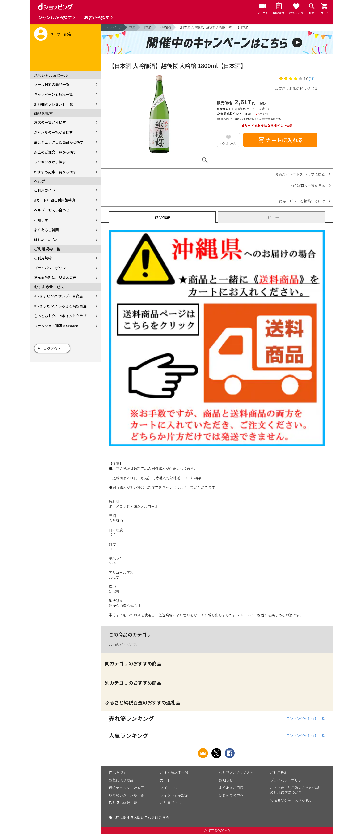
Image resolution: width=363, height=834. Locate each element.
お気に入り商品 (121, 780)
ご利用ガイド (44, 190)
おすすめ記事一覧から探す (55, 171)
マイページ (169, 787)
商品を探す (118, 772)
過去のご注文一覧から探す (55, 152)
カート (165, 780)
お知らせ (41, 219)
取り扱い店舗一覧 (123, 802)
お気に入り (228, 142)
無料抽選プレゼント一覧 (53, 104)
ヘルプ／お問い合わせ (51, 209)
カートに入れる (280, 140)
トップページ (113, 27)
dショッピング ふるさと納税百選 (60, 305)
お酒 (132, 27)
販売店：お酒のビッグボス (296, 88)
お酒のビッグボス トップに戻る (300, 174)
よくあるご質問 (46, 229)
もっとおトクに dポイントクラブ (60, 315)
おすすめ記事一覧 (174, 772)
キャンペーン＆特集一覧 (53, 94)
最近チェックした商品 (126, 787)
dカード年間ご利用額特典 (54, 200)
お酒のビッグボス (123, 644)
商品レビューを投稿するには (302, 201)
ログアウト (52, 348)
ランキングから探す (50, 161)
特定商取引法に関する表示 (55, 277)
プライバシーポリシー (51, 267)
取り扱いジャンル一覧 (126, 795)
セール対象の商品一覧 (51, 84)
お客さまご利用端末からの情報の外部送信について (295, 790)
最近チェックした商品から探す (59, 142)
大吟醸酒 (165, 27)
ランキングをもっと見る (305, 718)
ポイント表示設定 (174, 795)
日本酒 (147, 27)
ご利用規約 (43, 257)
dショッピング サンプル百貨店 (58, 295)
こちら (163, 817)
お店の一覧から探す (50, 122)
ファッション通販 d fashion (56, 325)
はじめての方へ (46, 239)
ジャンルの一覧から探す (53, 132)
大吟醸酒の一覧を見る (307, 185)
